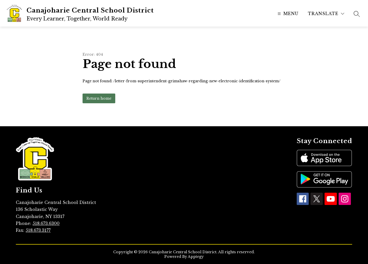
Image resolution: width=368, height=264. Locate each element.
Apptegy (196, 256)
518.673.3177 (38, 230)
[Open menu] (287, 13)
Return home (98, 98)
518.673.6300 (46, 223)
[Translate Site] (326, 13)
